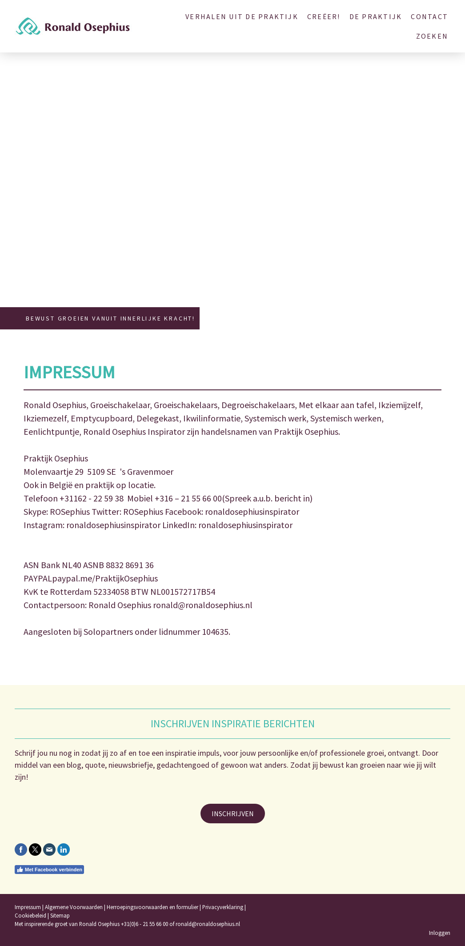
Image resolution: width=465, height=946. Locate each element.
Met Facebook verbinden (49, 869)
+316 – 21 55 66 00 (188, 498)
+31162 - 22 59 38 (92, 498)
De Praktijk (375, 16)
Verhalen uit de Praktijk (241, 16)
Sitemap (60, 915)
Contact (429, 16)
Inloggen (439, 932)
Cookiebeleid (30, 915)
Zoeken (432, 36)
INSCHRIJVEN (233, 813)
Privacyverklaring (222, 906)
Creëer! (324, 16)
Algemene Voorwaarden (74, 906)
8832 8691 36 (130, 564)
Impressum (28, 906)
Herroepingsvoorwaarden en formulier (152, 906)
